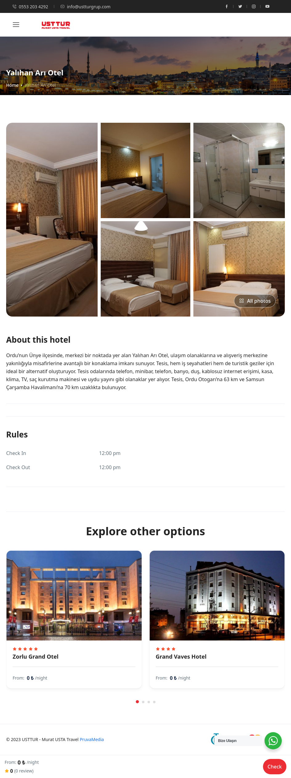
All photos (255, 300)
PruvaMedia (92, 739)
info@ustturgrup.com (85, 7)
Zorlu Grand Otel (36, 656)
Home (12, 85)
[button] (137, 701)
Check (275, 766)
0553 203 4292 (30, 7)
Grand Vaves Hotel (181, 656)
